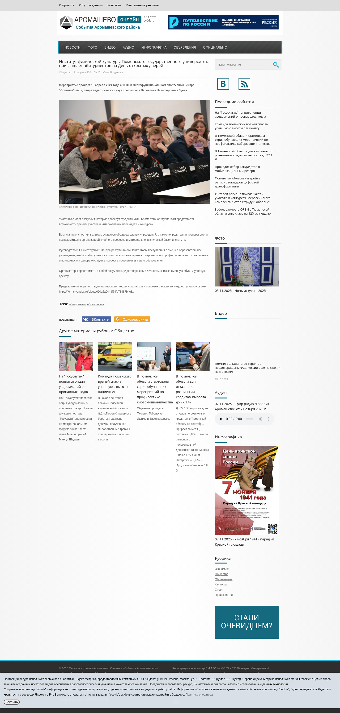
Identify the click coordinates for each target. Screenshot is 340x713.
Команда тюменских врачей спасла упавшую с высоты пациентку (241, 126)
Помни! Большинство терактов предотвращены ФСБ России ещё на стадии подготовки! (247, 367)
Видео (110, 47)
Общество (65, 72)
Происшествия (224, 595)
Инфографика (154, 47)
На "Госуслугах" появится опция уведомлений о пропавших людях (240, 114)
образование (95, 304)
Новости (72, 47)
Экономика (222, 569)
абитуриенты (77, 304)
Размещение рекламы (142, 5)
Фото (92, 47)
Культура (221, 584)
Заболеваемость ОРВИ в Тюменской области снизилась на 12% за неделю (243, 211)
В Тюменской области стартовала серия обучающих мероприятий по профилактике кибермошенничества (243, 139)
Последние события (234, 101)
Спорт (219, 589)
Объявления (185, 47)
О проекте (66, 5)
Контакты (114, 5)
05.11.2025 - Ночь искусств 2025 (240, 290)
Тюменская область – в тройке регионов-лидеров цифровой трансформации (237, 182)
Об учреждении (91, 5)
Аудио (128, 47)
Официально (215, 47)
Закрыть (12, 702)
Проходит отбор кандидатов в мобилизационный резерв (237, 169)
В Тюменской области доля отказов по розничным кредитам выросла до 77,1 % (243, 155)
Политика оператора (199, 694)
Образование (223, 579)
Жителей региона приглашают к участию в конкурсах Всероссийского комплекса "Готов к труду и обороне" (243, 198)
